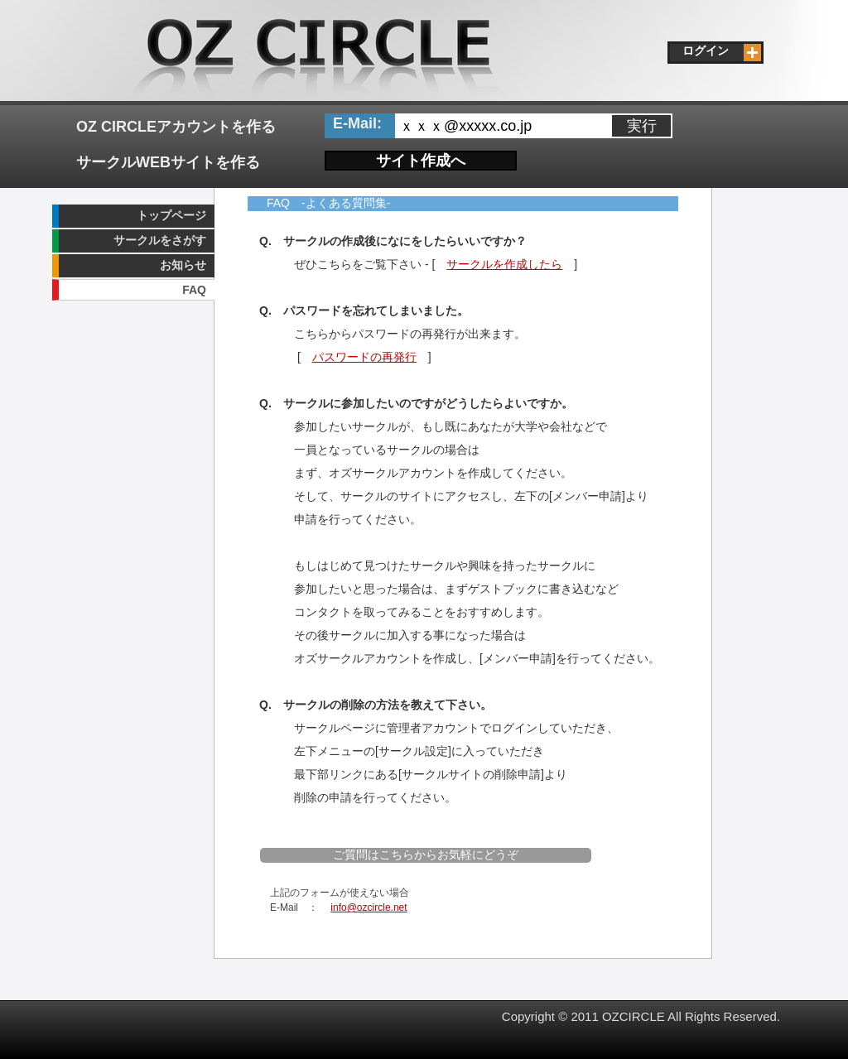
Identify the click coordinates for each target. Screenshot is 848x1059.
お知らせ (183, 265)
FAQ (194, 289)
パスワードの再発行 (364, 356)
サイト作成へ (420, 160)
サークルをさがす (159, 240)
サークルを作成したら (504, 264)
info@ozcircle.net (368, 907)
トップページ (171, 215)
